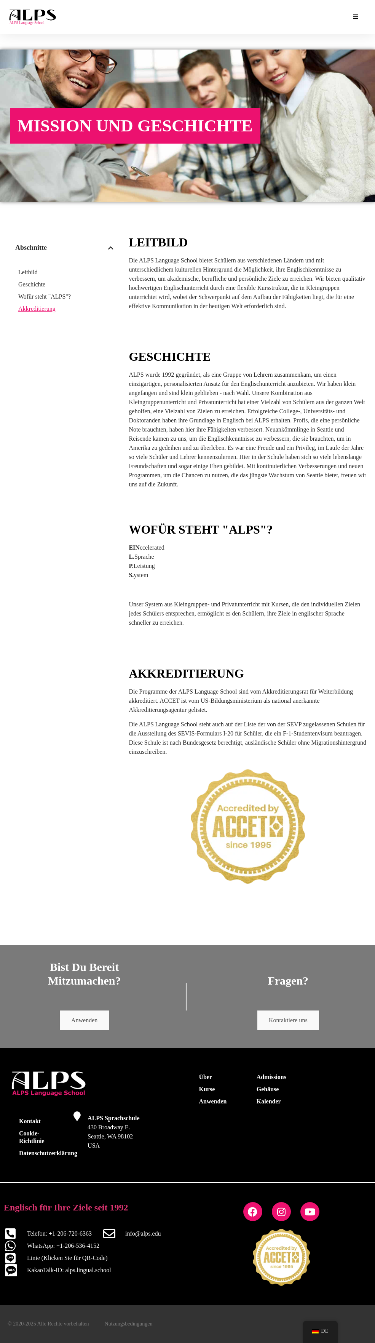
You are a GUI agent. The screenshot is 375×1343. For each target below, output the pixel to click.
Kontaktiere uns (288, 1020)
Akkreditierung (37, 308)
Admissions (271, 1077)
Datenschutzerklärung (44, 1153)
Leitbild (28, 272)
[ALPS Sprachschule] (77, 1116)
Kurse (207, 1089)
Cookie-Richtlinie (32, 1137)
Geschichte (31, 284)
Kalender (269, 1101)
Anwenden (84, 1020)
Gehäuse (268, 1089)
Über (205, 1077)
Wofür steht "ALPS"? (44, 296)
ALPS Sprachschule (113, 1118)
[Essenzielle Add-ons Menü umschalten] (355, 17)
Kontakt (30, 1121)
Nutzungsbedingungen (129, 1324)
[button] (110, 248)
